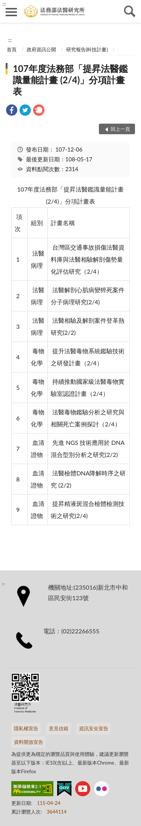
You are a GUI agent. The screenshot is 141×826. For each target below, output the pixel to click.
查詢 (129, 11)
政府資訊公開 (41, 49)
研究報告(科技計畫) (87, 49)
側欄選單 (11, 12)
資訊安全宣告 (93, 728)
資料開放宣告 (28, 742)
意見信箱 (58, 728)
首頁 (12, 49)
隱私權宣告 (26, 728)
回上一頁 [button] (120, 129)
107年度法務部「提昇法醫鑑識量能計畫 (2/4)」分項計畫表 (70, 80)
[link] (11, 111)
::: (4, 4)
